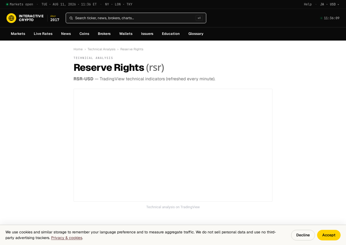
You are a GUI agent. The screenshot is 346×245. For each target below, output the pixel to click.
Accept (328, 235)
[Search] (134, 18)
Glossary (195, 33)
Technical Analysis (101, 49)
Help (308, 4)
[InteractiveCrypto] (32, 18)
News (66, 33)
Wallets (125, 33)
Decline (303, 235)
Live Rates (43, 33)
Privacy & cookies (66, 237)
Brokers (104, 33)
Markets (18, 33)
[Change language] (330, 4)
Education (171, 33)
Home (78, 49)
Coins (84, 33)
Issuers (147, 33)
